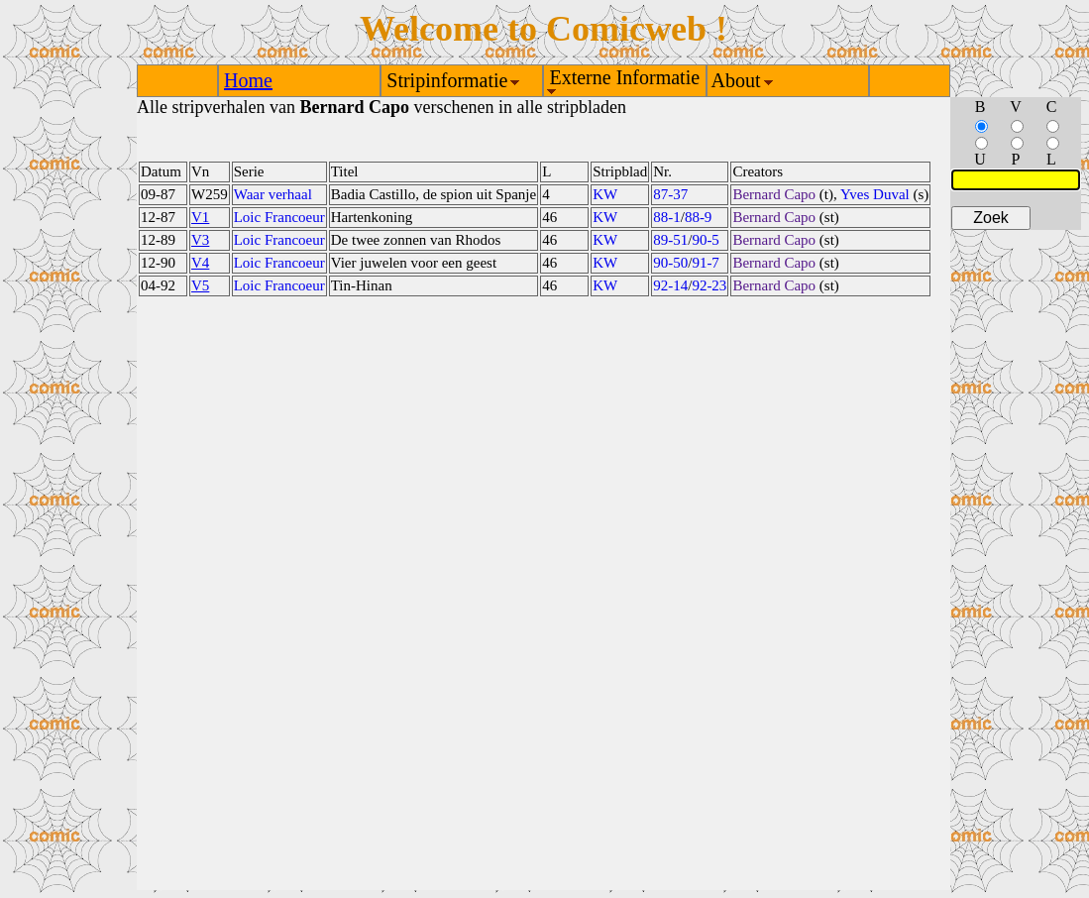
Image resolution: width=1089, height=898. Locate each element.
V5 (200, 285)
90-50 (670, 263)
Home (248, 80)
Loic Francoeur (279, 217)
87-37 (670, 194)
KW (605, 194)
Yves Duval (875, 194)
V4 (200, 263)
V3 (200, 240)
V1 (200, 217)
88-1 (667, 217)
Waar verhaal (273, 194)
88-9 (698, 217)
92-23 (709, 285)
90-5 (705, 240)
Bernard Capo (774, 194)
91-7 (705, 263)
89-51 (670, 240)
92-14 (670, 285)
